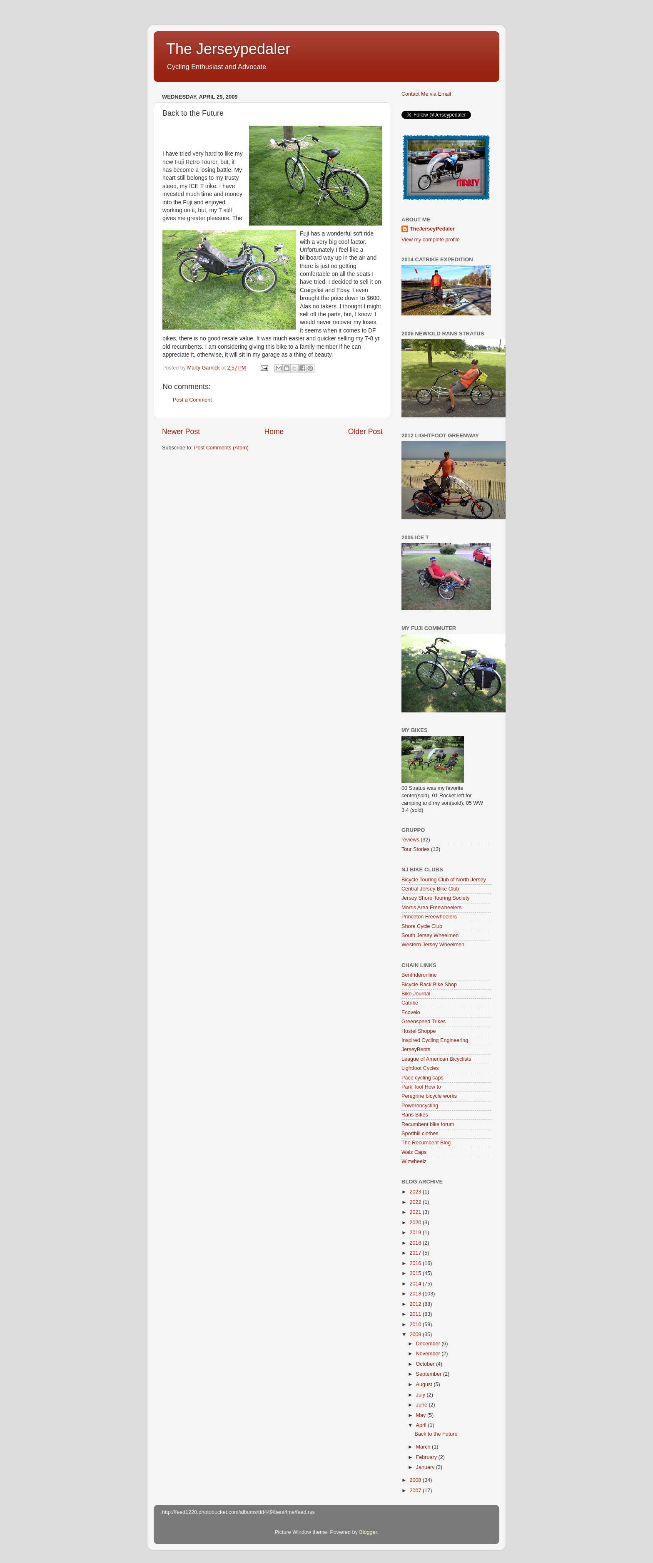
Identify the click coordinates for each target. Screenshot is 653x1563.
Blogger (368, 1532)
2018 (416, 1243)
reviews (410, 840)
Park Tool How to (421, 1087)
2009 (416, 1334)
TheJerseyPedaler (432, 229)
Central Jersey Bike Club (430, 889)
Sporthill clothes (420, 1133)
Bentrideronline (419, 975)
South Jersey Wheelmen (430, 935)
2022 (416, 1202)
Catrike (409, 1003)
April (422, 1425)
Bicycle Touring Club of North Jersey (443, 880)
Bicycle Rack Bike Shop (429, 984)
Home (274, 431)
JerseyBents (415, 1049)
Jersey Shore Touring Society (435, 898)
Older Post (365, 431)
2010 (416, 1324)
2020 (416, 1223)
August (425, 1384)
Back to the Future (435, 1434)
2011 (416, 1314)
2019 (416, 1233)
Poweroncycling (419, 1106)
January (426, 1467)
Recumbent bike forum (427, 1124)
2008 (416, 1480)
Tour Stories (415, 849)
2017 (416, 1253)
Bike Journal (415, 994)
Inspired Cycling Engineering (434, 1040)
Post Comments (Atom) (221, 448)
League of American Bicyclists (436, 1059)
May (421, 1415)
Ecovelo (410, 1012)
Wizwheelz (413, 1161)
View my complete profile (430, 240)
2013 (416, 1294)
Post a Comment (192, 400)
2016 (416, 1263)
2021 (416, 1212)
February (427, 1457)
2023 (416, 1192)
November (429, 1354)
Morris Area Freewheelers (431, 908)
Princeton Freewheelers (429, 917)
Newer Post (181, 431)
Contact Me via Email (426, 94)
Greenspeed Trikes (423, 1022)
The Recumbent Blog (426, 1143)
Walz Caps (413, 1152)
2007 (416, 1491)
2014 (416, 1284)
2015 (416, 1273)
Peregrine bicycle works (429, 1096)
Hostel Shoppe (418, 1031)
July (421, 1395)
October (426, 1364)
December (429, 1344)
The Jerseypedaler (228, 48)
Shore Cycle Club (421, 926)
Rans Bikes (414, 1115)
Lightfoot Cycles (420, 1068)
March (424, 1447)
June (422, 1405)
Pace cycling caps (422, 1078)
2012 (416, 1304)
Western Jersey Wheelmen (432, 945)
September (429, 1374)
